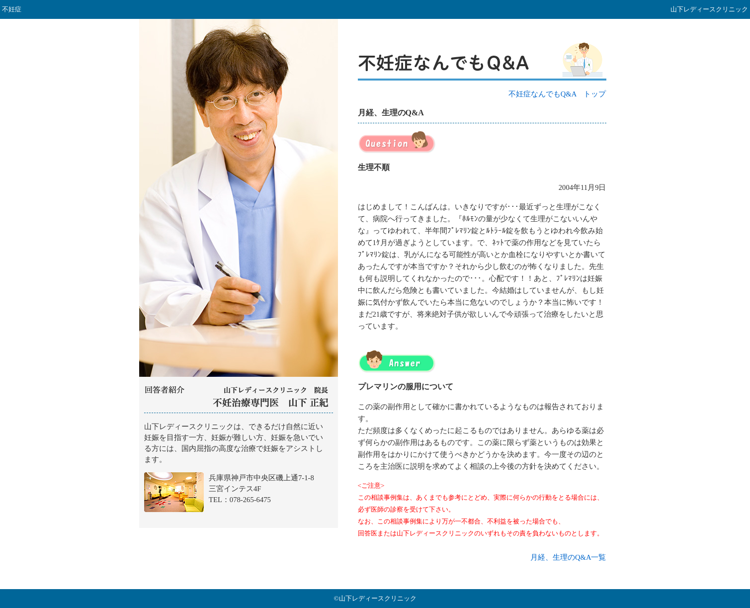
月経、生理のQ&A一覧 (568, 557)
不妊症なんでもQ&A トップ (557, 94)
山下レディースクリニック (238, 471)
